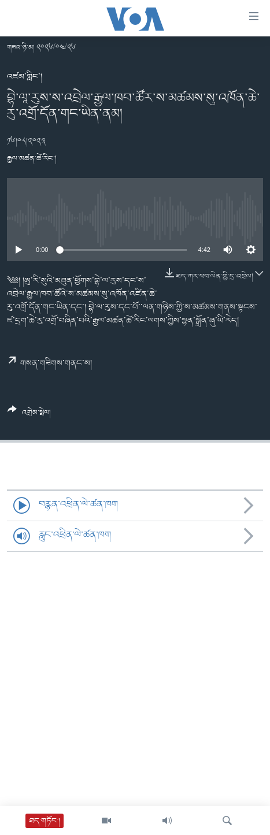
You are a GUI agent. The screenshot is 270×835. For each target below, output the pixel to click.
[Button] (29, 415)
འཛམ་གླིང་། (24, 77)
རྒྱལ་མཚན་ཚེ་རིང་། (32, 159)
